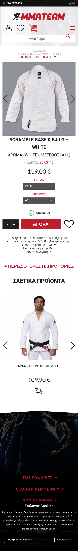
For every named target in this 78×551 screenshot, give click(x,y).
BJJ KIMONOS (27, 54)
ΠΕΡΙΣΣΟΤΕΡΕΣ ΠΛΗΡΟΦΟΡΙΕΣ (40, 266)
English (71, 3)
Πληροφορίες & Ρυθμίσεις (19, 540)
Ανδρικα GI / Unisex (49, 54)
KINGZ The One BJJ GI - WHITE (39, 366)
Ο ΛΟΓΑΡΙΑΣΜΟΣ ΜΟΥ (37, 489)
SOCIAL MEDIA (37, 500)
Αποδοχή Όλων (64, 540)
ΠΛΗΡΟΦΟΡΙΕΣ (37, 478)
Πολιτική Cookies (48, 529)
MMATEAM (39, 50)
